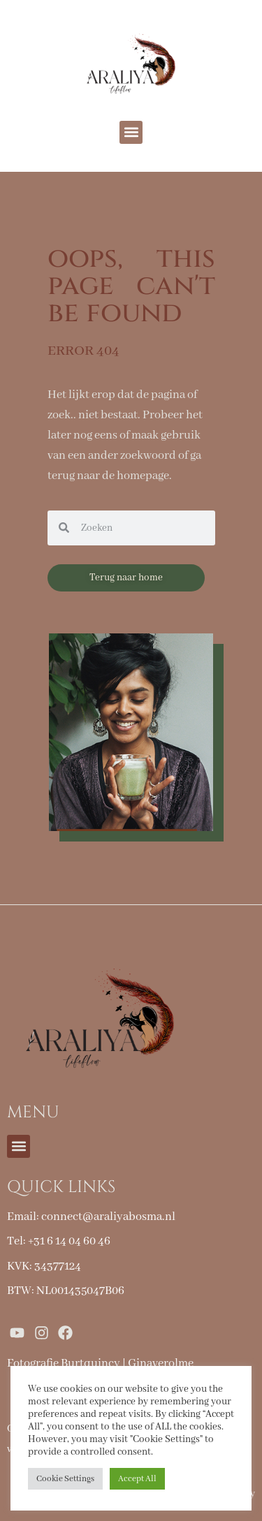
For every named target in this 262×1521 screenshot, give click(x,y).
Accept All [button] (137, 1479)
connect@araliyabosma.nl (108, 1217)
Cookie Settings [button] (65, 1479)
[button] (131, 132)
